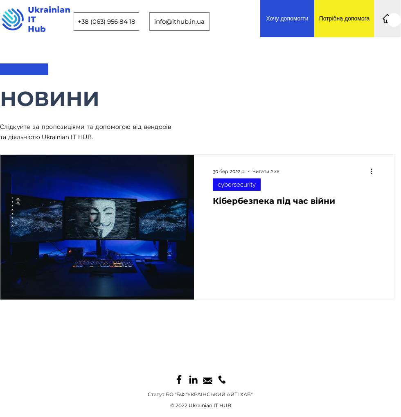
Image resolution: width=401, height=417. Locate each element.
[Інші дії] (374, 171)
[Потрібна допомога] (344, 18)
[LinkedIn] (193, 379)
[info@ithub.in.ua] (179, 21)
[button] (394, 20)
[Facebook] (179, 379)
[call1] (222, 379)
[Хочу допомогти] (287, 18)
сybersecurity (237, 184)
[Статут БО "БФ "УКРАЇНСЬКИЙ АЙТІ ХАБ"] (200, 394)
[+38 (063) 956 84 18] (106, 21)
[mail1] (208, 379)
